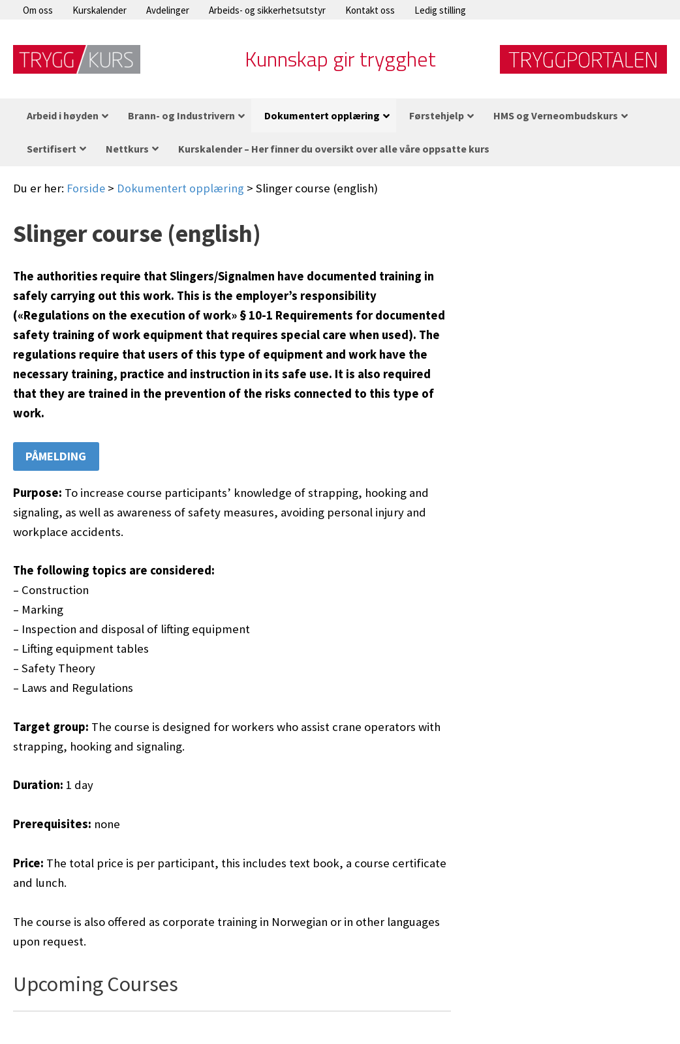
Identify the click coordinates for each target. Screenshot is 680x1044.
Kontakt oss (370, 10)
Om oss (38, 10)
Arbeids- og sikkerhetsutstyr (267, 10)
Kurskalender (99, 10)
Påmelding (56, 456)
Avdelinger (167, 10)
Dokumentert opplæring (181, 188)
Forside (86, 188)
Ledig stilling (440, 10)
